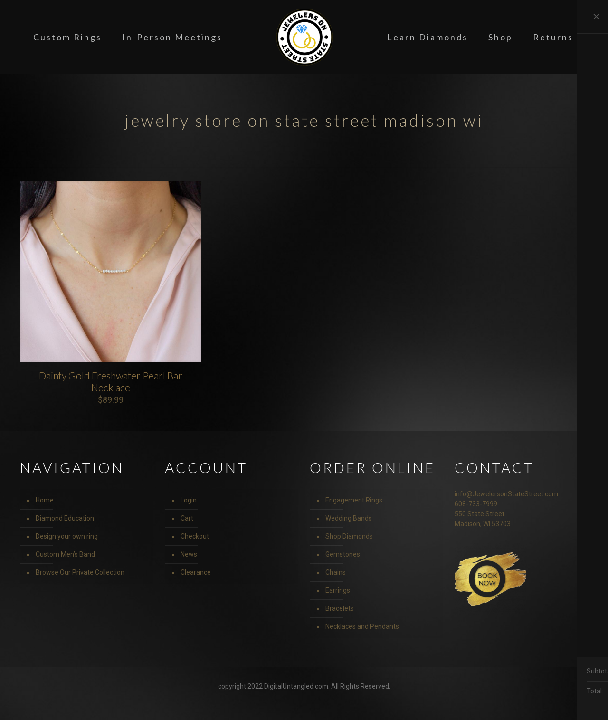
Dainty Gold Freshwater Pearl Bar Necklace (110, 381)
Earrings (337, 590)
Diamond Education (65, 518)
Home (45, 500)
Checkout (194, 536)
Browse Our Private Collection (80, 572)
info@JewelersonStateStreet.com (506, 494)
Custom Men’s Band (65, 554)
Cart (186, 518)
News (188, 554)
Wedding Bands (348, 518)
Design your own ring (67, 536)
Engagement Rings (353, 500)
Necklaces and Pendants (362, 626)
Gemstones (342, 554)
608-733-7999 (476, 504)
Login (188, 500)
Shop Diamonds (349, 536)
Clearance (195, 572)
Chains (335, 572)
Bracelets (339, 608)
